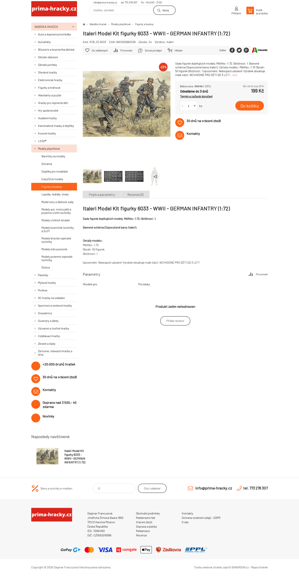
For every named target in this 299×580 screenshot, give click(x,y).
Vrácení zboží (144, 522)
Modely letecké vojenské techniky (56, 240)
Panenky (43, 275)
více (234, 75)
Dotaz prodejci (153, 50)
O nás (185, 522)
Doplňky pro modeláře (54, 171)
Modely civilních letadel (55, 220)
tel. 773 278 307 (129, 2)
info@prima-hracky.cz (105, 2)
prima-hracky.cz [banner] (54, 9)
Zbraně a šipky (46, 343)
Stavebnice (45, 313)
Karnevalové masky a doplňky (56, 125)
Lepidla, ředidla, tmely (55, 194)
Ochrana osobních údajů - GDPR (201, 517)
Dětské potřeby (47, 64)
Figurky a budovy (51, 186)
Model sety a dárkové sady (57, 202)
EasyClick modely (52, 179)
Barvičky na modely (53, 156)
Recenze (141, 535)
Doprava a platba (146, 526)
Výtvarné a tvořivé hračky (53, 328)
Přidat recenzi (175, 320)
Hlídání (178, 50)
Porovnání (126, 50)
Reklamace (143, 531)
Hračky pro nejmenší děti (53, 103)
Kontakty (187, 513)
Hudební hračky (47, 118)
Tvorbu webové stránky (208, 567)
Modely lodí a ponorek (54, 249)
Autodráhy (44, 42)
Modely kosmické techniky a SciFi (57, 229)
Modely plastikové (49, 148)
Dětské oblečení (48, 57)
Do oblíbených (100, 50)
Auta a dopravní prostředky (54, 34)
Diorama (46, 164)
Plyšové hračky (47, 282)
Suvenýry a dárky (48, 320)
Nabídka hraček (56, 26)
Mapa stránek (259, 567)
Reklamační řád (145, 517)
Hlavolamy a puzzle (49, 95)
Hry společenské (48, 110)
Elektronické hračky (50, 80)
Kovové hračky (47, 133)
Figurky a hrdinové (49, 87)
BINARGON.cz (240, 567)
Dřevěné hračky (47, 72)
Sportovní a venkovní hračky (55, 305)
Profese (42, 290)
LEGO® (42, 141)
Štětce (45, 267)
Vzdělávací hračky (49, 336)
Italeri (170, 42)
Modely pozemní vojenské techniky (56, 258)
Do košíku (249, 105)
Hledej (165, 10)
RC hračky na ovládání (51, 298)
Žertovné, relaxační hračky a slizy (55, 352)
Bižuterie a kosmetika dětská (56, 49)
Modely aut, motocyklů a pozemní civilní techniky (56, 211)
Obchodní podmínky (148, 513)
